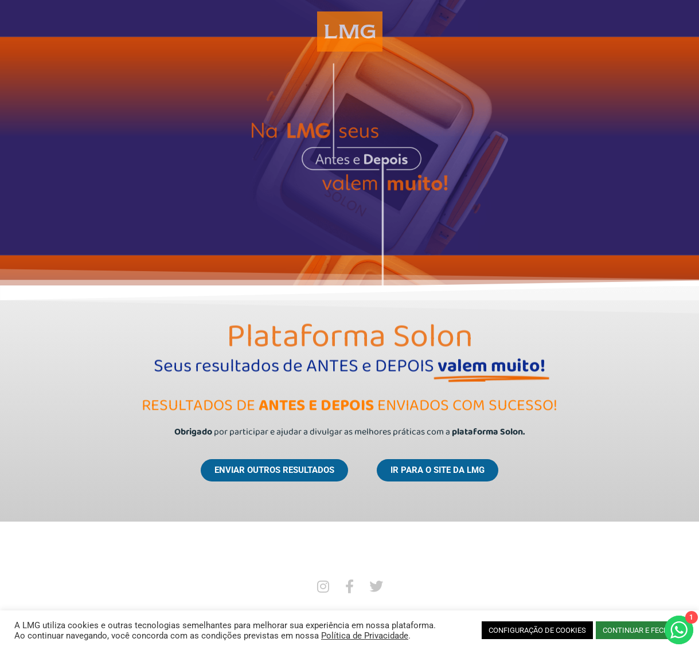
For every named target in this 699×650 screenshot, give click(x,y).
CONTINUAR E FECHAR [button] (640, 630)
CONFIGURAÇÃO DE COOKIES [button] (537, 630)
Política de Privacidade (364, 636)
